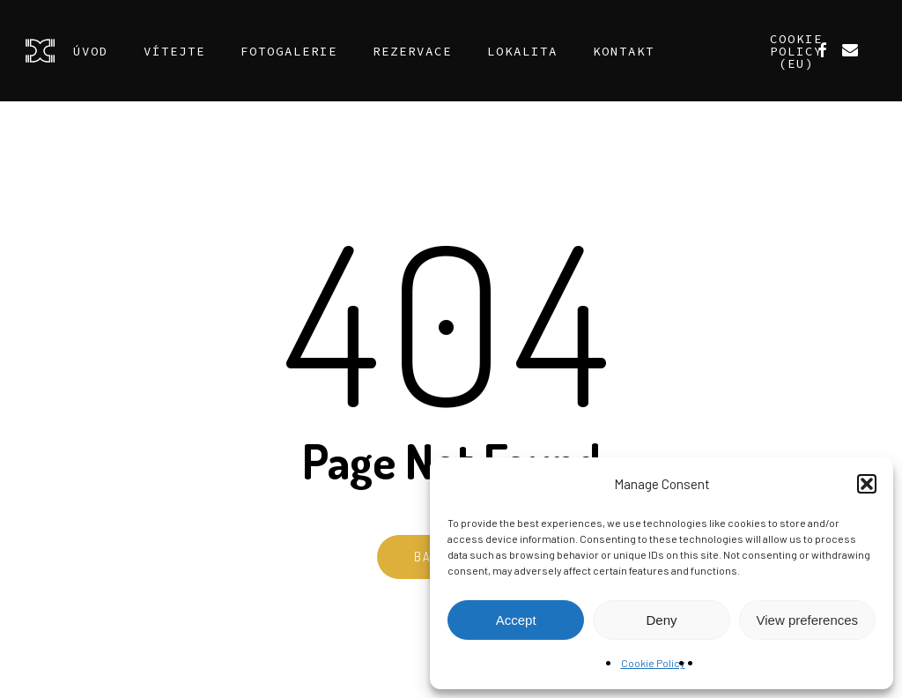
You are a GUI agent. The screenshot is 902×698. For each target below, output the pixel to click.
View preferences (808, 620)
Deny (661, 620)
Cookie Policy (653, 663)
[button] (867, 484)
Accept (516, 620)
